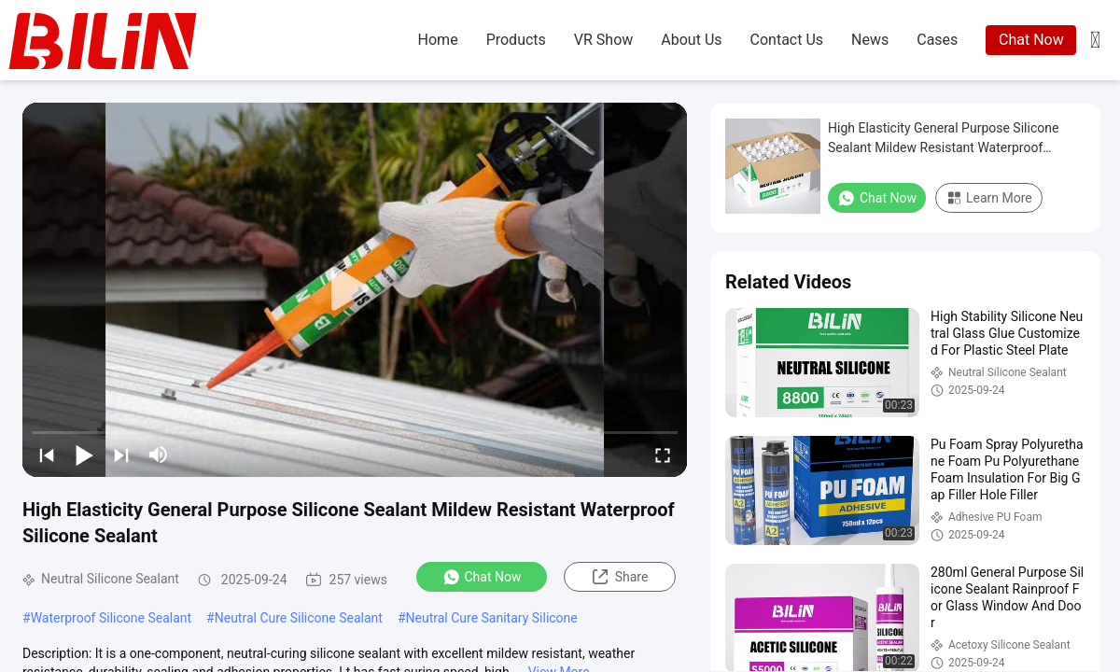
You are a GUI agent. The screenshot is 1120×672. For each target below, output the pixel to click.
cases (937, 40)
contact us (787, 40)
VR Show (603, 40)
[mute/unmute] (158, 455)
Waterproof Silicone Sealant (111, 617)
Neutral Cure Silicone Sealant (299, 617)
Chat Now (1031, 40)
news (870, 40)
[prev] (46, 455)
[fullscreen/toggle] (662, 455)
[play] (354, 289)
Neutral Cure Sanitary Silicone (492, 617)
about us (691, 40)
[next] (121, 455)
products (516, 40)
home (438, 40)
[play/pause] (84, 455)
